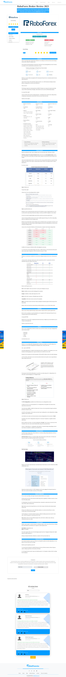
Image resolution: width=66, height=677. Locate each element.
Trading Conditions (12, 38)
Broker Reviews (42, 2)
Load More (33, 657)
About (23, 673)
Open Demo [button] (44, 36)
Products (10, 40)
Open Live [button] (39, 36)
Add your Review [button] (53, 52)
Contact (38, 673)
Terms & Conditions (44, 673)
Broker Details (11, 36)
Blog (48, 2)
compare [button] (33, 570)
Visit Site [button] (13, 29)
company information (12, 33)
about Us (53, 2)
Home (37, 2)
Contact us (59, 2)
